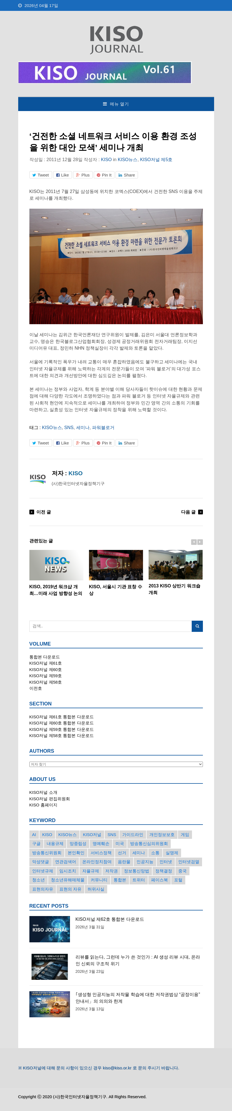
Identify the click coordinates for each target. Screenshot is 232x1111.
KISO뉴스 (128, 159)
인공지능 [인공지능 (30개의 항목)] (145, 861)
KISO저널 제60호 (45, 669)
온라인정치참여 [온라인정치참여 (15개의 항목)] (97, 861)
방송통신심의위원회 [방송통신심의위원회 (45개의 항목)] (149, 843)
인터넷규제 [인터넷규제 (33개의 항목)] (42, 870)
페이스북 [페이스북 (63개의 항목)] (159, 879)
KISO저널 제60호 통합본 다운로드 (61, 723)
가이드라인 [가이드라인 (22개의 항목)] (132, 834)
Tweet (40, 175)
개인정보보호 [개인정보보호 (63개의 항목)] (162, 834)
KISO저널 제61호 (45, 663)
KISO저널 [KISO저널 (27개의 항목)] (92, 834)
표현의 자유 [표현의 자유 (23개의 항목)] (70, 889)
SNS (69, 427)
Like (62, 175)
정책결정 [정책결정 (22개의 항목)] (163, 870)
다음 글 (188, 511)
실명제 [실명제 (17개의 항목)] (172, 852)
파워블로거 (103, 427)
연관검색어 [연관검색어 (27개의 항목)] (65, 861)
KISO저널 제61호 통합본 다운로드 (61, 716)
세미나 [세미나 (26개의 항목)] (138, 852)
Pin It (104, 175)
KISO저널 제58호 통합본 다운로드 (61, 735)
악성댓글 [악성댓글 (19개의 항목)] (40, 861)
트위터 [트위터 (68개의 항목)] (138, 879)
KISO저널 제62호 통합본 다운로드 (110, 919)
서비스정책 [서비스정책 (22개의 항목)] (101, 852)
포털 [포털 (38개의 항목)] (178, 879)
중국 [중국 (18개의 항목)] (182, 870)
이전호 (35, 688)
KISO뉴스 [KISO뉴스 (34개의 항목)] (67, 834)
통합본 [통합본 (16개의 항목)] (120, 879)
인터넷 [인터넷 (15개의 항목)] (166, 861)
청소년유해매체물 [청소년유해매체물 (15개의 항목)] (68, 879)
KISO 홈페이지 (43, 804)
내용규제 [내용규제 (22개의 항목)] (55, 843)
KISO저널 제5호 (156, 159)
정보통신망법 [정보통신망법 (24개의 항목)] (136, 870)
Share (127, 175)
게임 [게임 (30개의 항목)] (185, 834)
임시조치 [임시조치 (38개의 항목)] (67, 870)
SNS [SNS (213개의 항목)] (111, 834)
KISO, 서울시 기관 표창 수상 (116, 573)
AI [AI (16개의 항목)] (34, 834)
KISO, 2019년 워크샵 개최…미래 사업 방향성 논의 (56, 573)
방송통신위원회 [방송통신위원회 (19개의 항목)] (47, 852)
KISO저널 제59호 (45, 675)
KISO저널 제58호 (45, 682)
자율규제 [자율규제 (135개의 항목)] (90, 870)
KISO (106, 159)
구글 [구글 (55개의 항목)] (36, 843)
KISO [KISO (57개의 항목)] (47, 834)
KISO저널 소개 (43, 792)
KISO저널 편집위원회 (49, 798)
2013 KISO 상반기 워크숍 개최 (176, 572)
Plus (83, 175)
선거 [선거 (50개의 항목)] (122, 852)
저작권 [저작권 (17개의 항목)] (111, 870)
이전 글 (43, 511)
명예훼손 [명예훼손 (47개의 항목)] (101, 843)
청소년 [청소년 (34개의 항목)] (38, 879)
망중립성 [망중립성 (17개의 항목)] (78, 843)
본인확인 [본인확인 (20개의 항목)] (76, 852)
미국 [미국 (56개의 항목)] (120, 843)
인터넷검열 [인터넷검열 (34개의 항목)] (188, 861)
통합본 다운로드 (44, 657)
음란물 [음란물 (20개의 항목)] (124, 861)
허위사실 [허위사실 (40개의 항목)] (96, 889)
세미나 (83, 427)
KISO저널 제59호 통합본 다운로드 (61, 729)
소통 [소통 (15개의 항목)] (155, 852)
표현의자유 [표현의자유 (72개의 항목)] (42, 889)
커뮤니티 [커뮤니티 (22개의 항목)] (99, 879)
